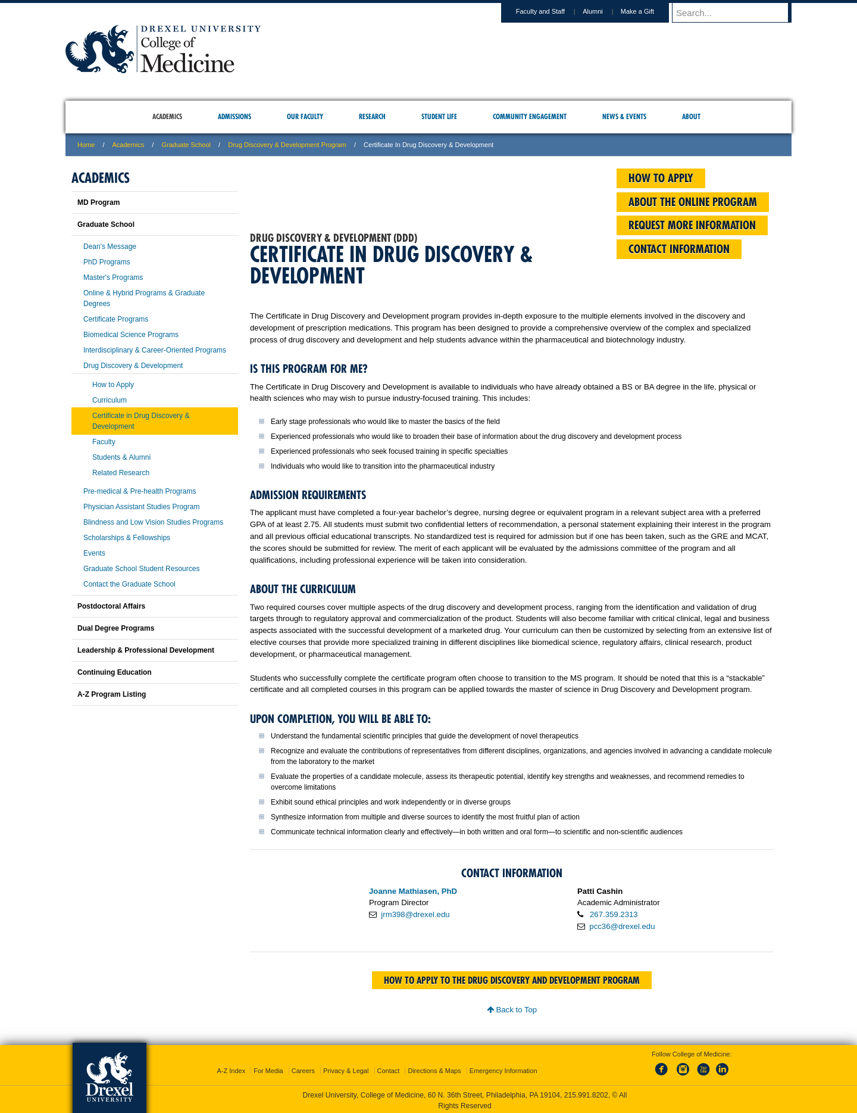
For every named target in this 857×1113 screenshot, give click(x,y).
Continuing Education (114, 672)
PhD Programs (106, 262)
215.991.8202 (586, 1093)
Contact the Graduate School (129, 584)
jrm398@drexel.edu (415, 914)
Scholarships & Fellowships (126, 538)
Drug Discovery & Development (133, 365)
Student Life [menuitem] (439, 116)
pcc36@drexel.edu (622, 926)
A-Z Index (231, 1068)
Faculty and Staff (551, 11)
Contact (388, 1068)
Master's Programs (113, 277)
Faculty (103, 442)
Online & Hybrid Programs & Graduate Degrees (144, 298)
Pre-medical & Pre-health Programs (139, 491)
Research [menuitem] (372, 116)
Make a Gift (648, 11)
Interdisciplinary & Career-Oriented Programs (154, 350)
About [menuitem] (691, 116)
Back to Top (512, 1009)
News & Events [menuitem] (624, 116)
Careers (303, 1068)
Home (86, 144)
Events (94, 553)
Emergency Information (503, 1068)
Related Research (120, 473)
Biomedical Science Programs (131, 335)
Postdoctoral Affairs (111, 606)
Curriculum (109, 400)
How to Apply (113, 385)
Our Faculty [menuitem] (305, 116)
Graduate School (186, 144)
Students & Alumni (121, 457)
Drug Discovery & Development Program (287, 144)
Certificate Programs (115, 319)
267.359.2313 (614, 914)
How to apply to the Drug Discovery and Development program (512, 980)
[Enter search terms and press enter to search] (737, 12)
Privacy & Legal (345, 1068)
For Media (268, 1068)
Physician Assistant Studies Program (141, 507)
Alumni (604, 11)
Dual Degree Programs (115, 628)
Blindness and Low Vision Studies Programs (153, 522)
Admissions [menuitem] (234, 116)
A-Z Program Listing (111, 694)
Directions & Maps (434, 1068)
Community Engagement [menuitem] (530, 116)
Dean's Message (109, 246)
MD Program (98, 202)
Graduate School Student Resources (141, 569)
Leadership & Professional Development (145, 650)
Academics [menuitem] (167, 116)
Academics (128, 144)
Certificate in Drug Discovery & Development (140, 421)
